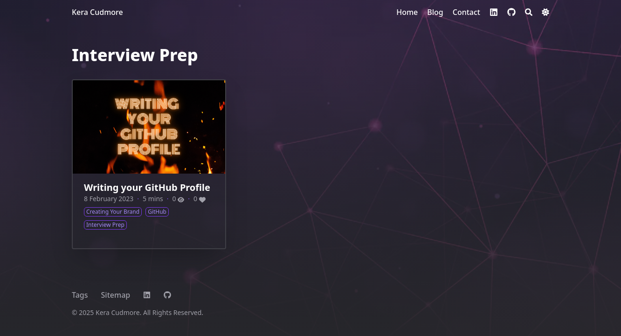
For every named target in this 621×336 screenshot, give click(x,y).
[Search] (528, 12)
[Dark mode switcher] (545, 12)
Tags (80, 295)
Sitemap (116, 295)
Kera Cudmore (97, 12)
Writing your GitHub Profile (147, 187)
